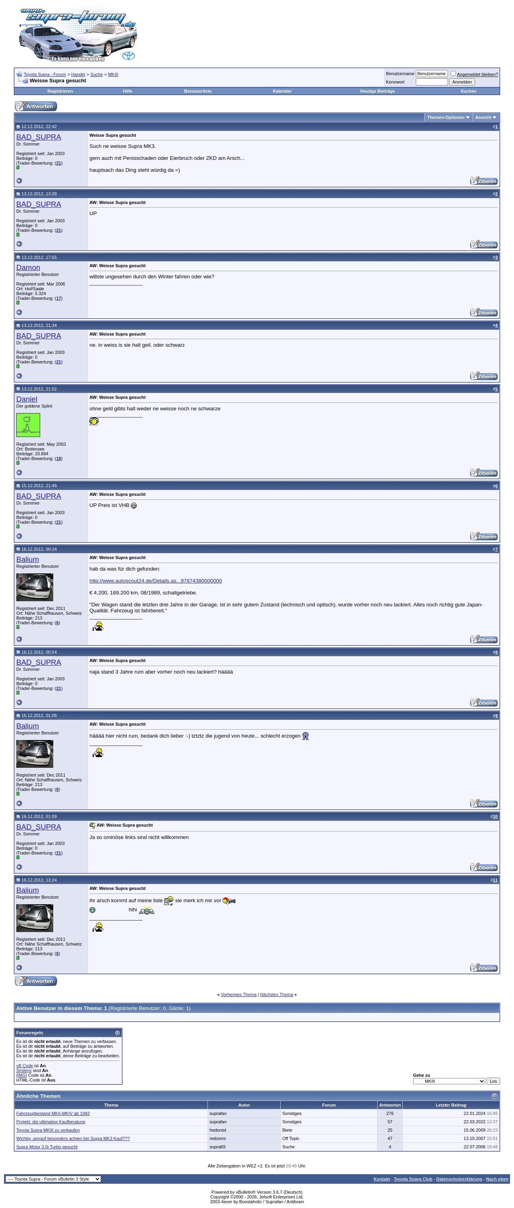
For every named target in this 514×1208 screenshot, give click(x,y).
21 (58, 163)
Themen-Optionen (445, 117)
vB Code (24, 1065)
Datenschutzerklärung (459, 1179)
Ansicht (483, 117)
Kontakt (382, 1179)
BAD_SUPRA (38, 137)
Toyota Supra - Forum (45, 74)
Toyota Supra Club (413, 1179)
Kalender (282, 91)
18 (58, 458)
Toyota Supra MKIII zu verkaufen (48, 1130)
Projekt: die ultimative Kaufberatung (50, 1121)
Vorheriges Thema (239, 994)
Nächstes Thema (276, 994)
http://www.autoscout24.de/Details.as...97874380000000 (155, 581)
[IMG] (21, 1075)
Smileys (24, 1070)
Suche (96, 74)
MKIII (113, 74)
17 (58, 298)
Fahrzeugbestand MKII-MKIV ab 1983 (53, 1113)
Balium (27, 559)
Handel (78, 74)
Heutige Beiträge (377, 91)
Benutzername (400, 73)
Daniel (26, 399)
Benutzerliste (197, 91)
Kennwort (395, 82)
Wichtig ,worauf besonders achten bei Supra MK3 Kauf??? (73, 1138)
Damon (28, 267)
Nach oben (497, 1179)
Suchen (469, 91)
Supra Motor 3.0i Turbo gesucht (47, 1146)
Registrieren (60, 91)
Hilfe (127, 91)
